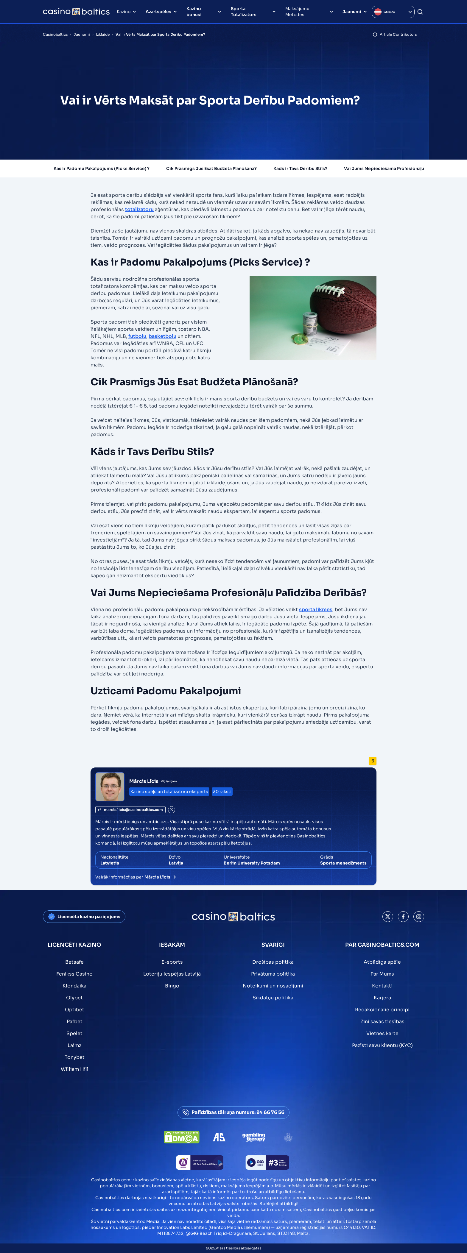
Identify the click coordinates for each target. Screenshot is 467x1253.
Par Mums (382, 974)
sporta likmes (315, 609)
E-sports (172, 962)
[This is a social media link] (387, 916)
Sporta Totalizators (243, 11)
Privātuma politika (273, 974)
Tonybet (75, 1057)
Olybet (74, 998)
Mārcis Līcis (143, 781)
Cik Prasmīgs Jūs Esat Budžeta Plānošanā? (211, 168)
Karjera (382, 998)
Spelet (74, 1033)
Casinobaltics (55, 34)
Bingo (172, 986)
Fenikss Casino (74, 974)
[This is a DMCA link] (182, 1137)
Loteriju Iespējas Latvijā (172, 974)
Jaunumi (352, 11)
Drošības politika (273, 962)
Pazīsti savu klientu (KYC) (382, 1045)
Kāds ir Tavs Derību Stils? (300, 168)
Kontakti (382, 986)
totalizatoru (139, 209)
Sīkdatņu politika (273, 998)
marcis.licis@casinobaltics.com (130, 809)
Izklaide (103, 34)
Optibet (74, 1010)
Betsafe (74, 962)
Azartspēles (158, 11)
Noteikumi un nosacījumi (273, 986)
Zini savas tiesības (382, 1021)
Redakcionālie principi (382, 1010)
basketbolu (162, 336)
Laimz (74, 1045)
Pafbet (74, 1021)
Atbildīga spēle (382, 962)
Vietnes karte (382, 1033)
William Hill (74, 1069)
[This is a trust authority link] (219, 1137)
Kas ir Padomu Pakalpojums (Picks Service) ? (102, 168)
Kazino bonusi (194, 11)
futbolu (137, 336)
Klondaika (74, 986)
